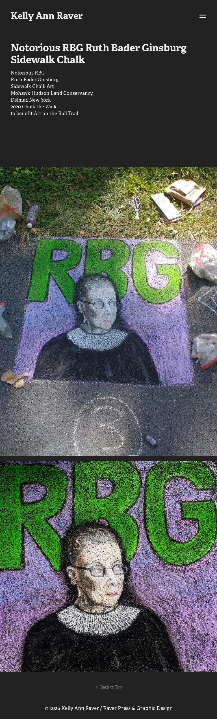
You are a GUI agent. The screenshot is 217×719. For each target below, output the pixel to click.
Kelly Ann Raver (47, 16)
